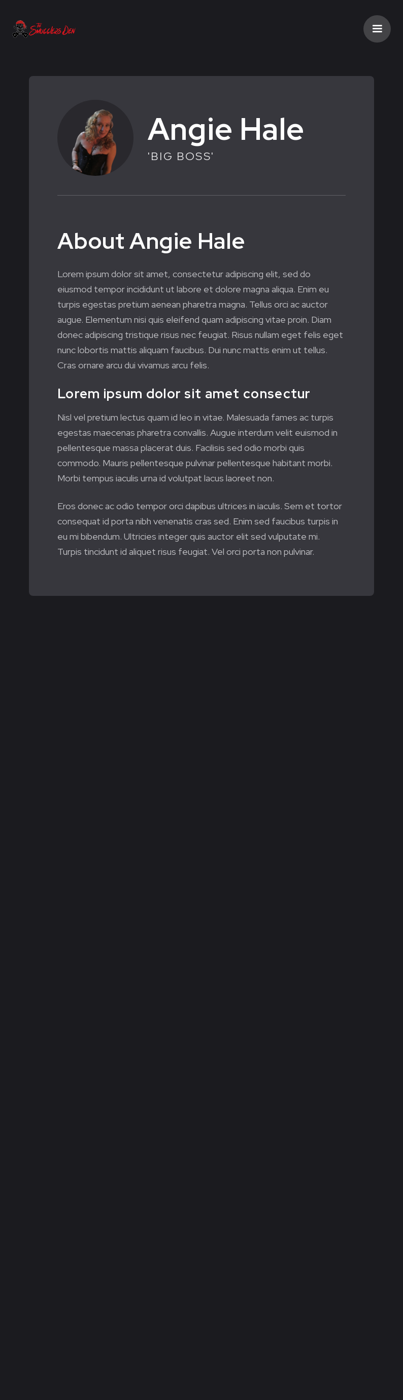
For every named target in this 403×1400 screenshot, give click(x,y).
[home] (44, 28)
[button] (377, 29)
